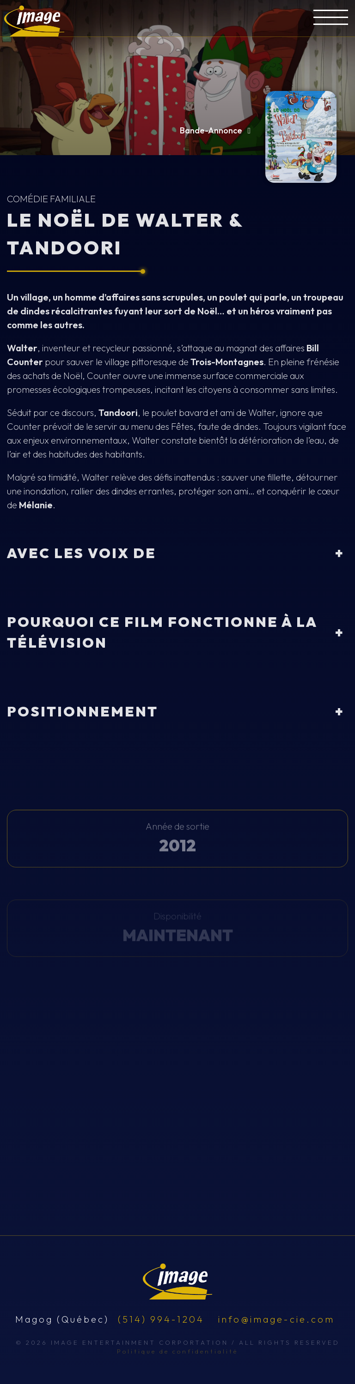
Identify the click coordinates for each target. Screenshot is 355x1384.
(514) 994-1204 (161, 1319)
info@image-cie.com (276, 1319)
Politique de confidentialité (177, 1351)
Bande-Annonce (217, 130)
